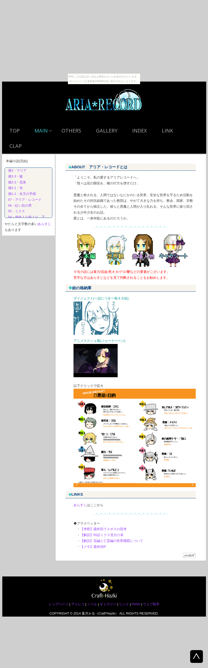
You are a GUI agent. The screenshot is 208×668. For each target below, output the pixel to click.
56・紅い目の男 (18, 205)
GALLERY (106, 130)
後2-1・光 (14, 188)
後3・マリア (16, 170)
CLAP (15, 145)
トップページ (58, 604)
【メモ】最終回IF (93, 547)
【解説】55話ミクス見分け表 (102, 535)
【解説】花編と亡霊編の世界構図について (111, 541)
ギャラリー (108, 604)
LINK (167, 130)
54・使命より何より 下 (25, 217)
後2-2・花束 (15, 182)
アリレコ (77, 604)
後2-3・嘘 (14, 176)
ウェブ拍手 (151, 604)
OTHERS (71, 130)
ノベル (92, 604)
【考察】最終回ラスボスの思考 (103, 529)
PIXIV (136, 604)
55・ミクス (15, 211)
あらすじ (80, 505)
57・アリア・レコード (23, 200)
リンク (124, 604)
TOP (14, 130)
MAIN (41, 130)
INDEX (139, 130)
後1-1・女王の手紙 (20, 194)
